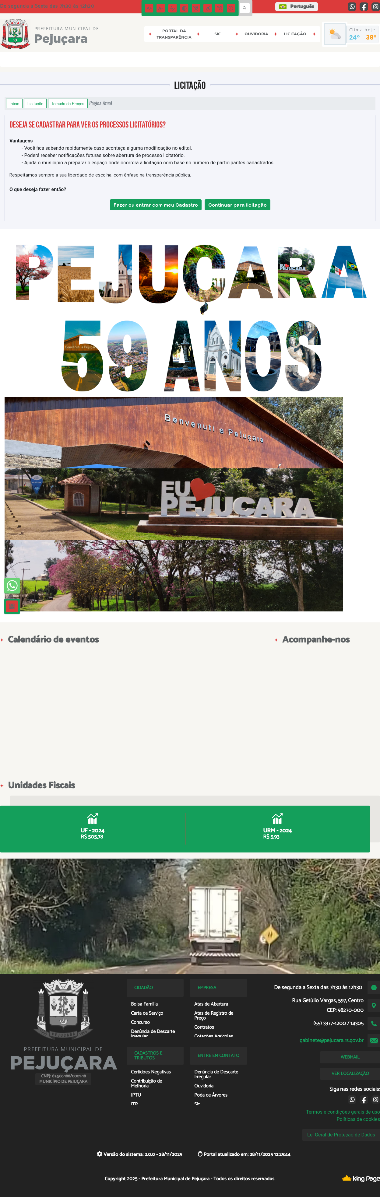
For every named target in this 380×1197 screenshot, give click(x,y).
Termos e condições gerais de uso (343, 1112)
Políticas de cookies (358, 1119)
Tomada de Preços (67, 103)
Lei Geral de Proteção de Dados (341, 1135)
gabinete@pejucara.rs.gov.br (332, 1040)
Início (14, 103)
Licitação (35, 103)
